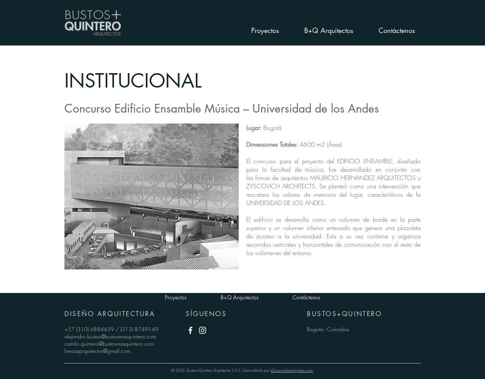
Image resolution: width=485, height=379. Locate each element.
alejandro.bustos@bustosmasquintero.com (110, 336)
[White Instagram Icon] (202, 330)
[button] (151, 196)
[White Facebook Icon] (190, 330)
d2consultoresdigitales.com (292, 370)
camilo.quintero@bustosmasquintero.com (109, 343)
